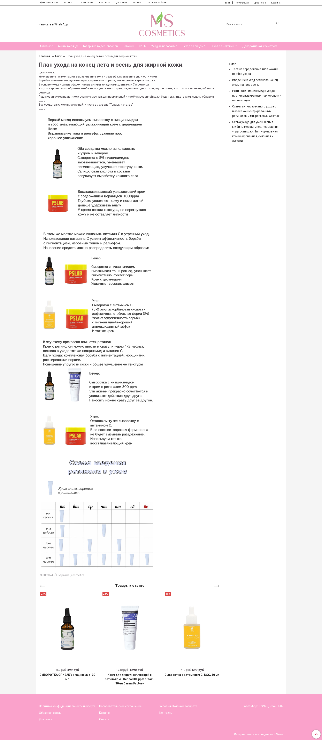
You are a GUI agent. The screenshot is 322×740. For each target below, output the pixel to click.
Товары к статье (129, 585)
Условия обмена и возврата (178, 706)
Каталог (68, 2)
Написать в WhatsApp (53, 24)
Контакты (104, 2)
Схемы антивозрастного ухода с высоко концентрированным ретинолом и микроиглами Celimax (255, 111)
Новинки (128, 46)
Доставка (121, 2)
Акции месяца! (68, 46)
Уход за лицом (194, 46)
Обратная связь (50, 712)
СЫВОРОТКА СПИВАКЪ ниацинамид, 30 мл (67, 677)
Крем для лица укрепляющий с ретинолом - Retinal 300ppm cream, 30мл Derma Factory (129, 679)
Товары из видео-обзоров (100, 46)
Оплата (137, 2)
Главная (44, 56)
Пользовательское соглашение (120, 706)
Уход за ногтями (223, 46)
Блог (58, 56)
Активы (44, 46)
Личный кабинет (157, 2)
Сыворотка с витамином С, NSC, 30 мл (192, 674)
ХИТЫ (142, 46)
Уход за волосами (163, 46)
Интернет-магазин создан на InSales (258, 734)
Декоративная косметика (259, 46)
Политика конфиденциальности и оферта (67, 706)
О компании (86, 2)
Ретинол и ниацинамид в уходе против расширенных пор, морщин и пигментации (256, 95)
